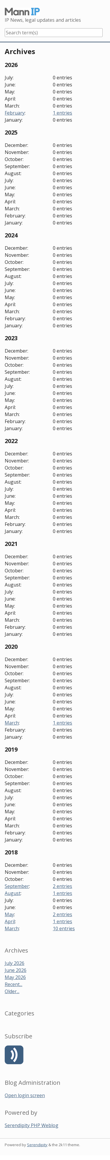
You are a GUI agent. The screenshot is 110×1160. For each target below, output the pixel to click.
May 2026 (15, 977)
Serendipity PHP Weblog (31, 1125)
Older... (12, 991)
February (15, 113)
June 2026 (15, 970)
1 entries (62, 113)
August (13, 893)
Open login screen (25, 1095)
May (9, 914)
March (12, 723)
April (10, 921)
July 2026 (14, 963)
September (17, 886)
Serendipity (37, 1144)
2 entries (62, 886)
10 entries (64, 928)
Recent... (13, 984)
